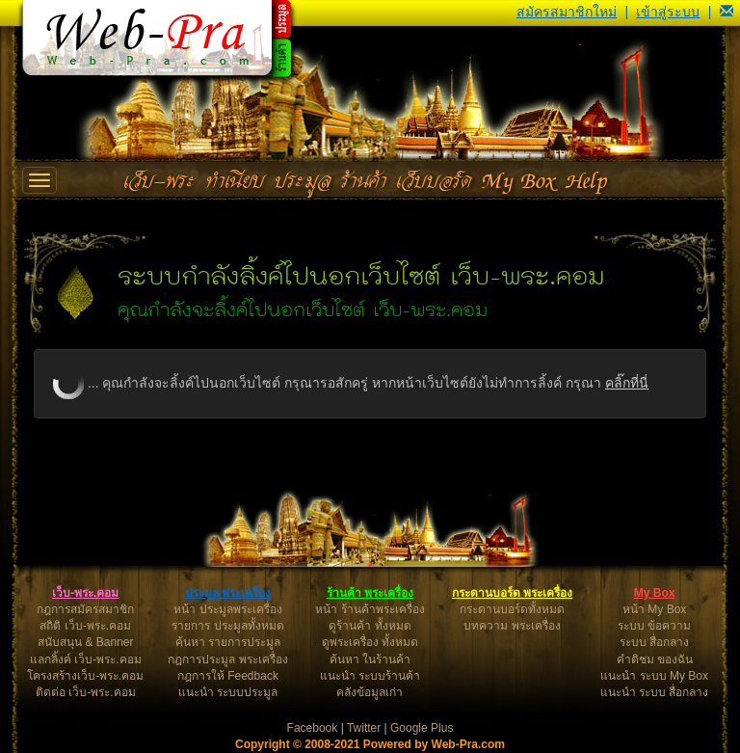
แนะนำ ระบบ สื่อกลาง (654, 692)
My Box (654, 593)
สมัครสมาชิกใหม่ (566, 11)
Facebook (312, 728)
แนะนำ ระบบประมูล (228, 692)
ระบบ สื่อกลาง (654, 642)
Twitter (364, 728)
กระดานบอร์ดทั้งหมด (512, 609)
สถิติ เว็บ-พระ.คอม (85, 625)
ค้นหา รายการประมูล (227, 642)
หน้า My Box (654, 609)
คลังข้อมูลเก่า (369, 692)
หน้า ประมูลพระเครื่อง (227, 609)
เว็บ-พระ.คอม (85, 593)
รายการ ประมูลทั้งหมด (227, 625)
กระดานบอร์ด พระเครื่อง (512, 593)
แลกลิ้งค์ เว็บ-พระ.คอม (86, 659)
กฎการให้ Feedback (227, 676)
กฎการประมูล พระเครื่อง (227, 659)
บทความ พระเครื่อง (511, 625)
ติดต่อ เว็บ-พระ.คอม (86, 692)
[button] (726, 11)
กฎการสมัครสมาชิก (85, 609)
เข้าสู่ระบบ (668, 11)
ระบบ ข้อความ (654, 625)
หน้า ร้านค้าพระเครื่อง (369, 609)
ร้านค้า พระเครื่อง (370, 593)
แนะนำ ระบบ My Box (654, 676)
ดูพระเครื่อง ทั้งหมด (370, 642)
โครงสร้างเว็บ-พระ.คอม (85, 676)
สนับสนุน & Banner (85, 642)
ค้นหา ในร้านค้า (370, 659)
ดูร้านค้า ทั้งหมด (369, 625)
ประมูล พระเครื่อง (228, 593)
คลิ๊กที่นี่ (626, 382)
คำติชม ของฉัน (655, 659)
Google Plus (421, 728)
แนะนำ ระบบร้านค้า (370, 676)
